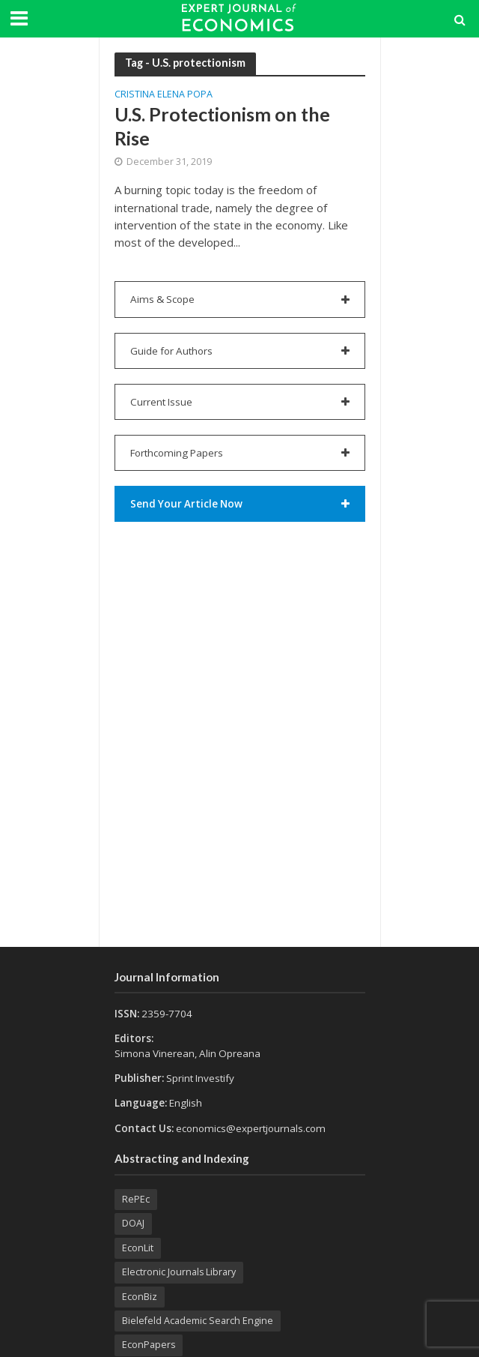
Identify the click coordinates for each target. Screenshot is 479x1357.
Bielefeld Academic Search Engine (197, 1320)
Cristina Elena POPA (164, 95)
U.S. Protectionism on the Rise (222, 126)
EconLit (137, 1248)
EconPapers (148, 1344)
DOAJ (133, 1223)
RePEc (136, 1199)
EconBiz (139, 1296)
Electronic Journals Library (179, 1272)
